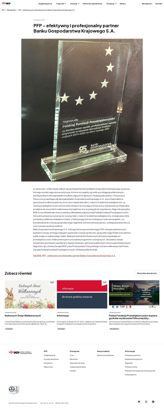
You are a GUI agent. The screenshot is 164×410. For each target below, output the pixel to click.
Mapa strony (48, 367)
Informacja (63, 315)
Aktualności (147, 4)
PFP (3, 10)
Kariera (123, 4)
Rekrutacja (74, 359)
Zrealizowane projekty (78, 367)
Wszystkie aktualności (147, 273)
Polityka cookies (131, 367)
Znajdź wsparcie (45, 4)
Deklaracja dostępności (133, 359)
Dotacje (73, 4)
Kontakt (158, 4)
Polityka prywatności (132, 355)
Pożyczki (60, 4)
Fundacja (110, 4)
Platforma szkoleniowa (92, 4)
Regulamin (129, 363)
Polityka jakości (131, 375)
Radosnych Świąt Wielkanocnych (23, 315)
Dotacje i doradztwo (51, 359)
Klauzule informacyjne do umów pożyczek (140, 371)
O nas (72, 355)
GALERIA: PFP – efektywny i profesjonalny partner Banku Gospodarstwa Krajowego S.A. (74, 255)
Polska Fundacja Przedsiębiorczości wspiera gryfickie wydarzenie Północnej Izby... (133, 317)
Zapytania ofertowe (77, 363)
